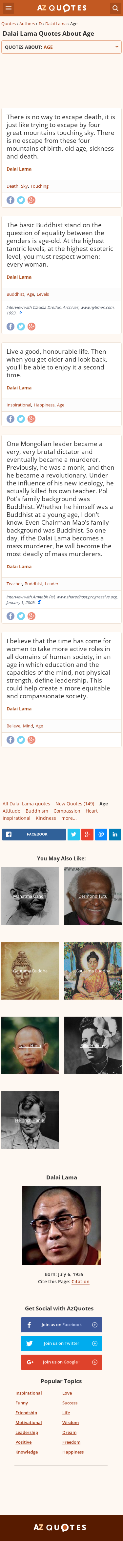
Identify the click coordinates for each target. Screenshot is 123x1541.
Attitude (11, 811)
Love (67, 1393)
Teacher (14, 584)
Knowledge (26, 1452)
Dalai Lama (56, 24)
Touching (40, 186)
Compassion (66, 811)
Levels (43, 294)
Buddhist (15, 294)
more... (69, 818)
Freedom (71, 1442)
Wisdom (70, 1422)
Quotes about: (61, 47)
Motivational (28, 1422)
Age (30, 294)
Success (69, 1403)
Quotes (8, 24)
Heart (92, 811)
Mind (28, 726)
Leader (51, 584)
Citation (81, 1281)
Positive (23, 1442)
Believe (13, 726)
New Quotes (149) (74, 803)
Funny (21, 1403)
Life (66, 1413)
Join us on (62, 1324)
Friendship (26, 1413)
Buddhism (37, 811)
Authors (27, 24)
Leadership (26, 1432)
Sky (24, 186)
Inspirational (19, 405)
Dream (69, 1432)
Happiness (44, 405)
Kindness (46, 818)
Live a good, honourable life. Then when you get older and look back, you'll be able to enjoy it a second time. (57, 363)
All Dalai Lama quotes (26, 803)
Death (12, 186)
